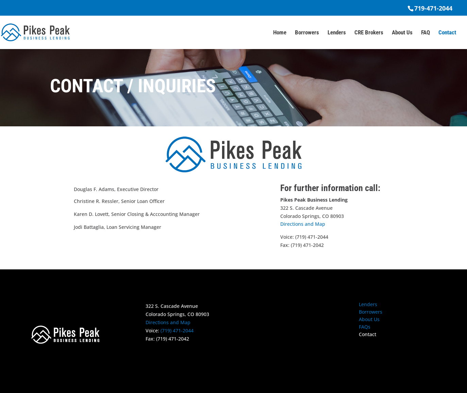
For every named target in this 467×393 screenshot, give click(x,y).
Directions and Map (302, 224)
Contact (447, 33)
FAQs (364, 327)
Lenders (337, 33)
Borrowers (307, 33)
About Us (402, 33)
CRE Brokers (368, 33)
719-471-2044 (433, 8)
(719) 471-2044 (177, 330)
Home (279, 33)
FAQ (425, 33)
